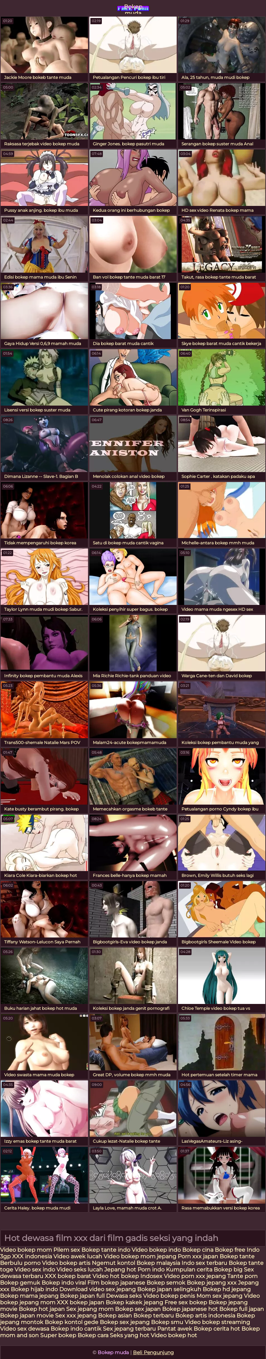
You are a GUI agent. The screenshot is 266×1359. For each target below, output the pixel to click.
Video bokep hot (174, 1335)
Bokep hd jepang (227, 1289)
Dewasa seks (124, 1296)
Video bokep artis (66, 1263)
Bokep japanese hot (190, 1309)
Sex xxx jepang (76, 1315)
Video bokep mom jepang (140, 1256)
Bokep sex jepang (125, 1322)
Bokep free (230, 1250)
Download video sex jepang (97, 1289)
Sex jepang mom (90, 1309)
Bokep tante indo (105, 1250)
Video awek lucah (77, 1256)
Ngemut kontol (113, 1263)
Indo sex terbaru (204, 1263)
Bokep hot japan (42, 1309)
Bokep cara (93, 1335)
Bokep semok (166, 1282)
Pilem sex (67, 1250)
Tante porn (242, 1276)
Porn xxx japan (199, 1256)
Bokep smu (167, 1322)
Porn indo (152, 1269)
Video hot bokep (115, 1276)
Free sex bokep (186, 1302)
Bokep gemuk (20, 1282)
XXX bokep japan (80, 1302)
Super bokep (58, 1335)
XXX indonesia (32, 1256)
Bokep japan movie (27, 1315)
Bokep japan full (82, 1296)
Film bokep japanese (116, 1282)
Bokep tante (237, 1256)
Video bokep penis (169, 1296)
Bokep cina (197, 1250)
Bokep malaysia (158, 1263)
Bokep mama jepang (29, 1296)
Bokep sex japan (138, 1309)
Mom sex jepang (219, 1296)
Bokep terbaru (153, 1315)
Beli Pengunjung (153, 1352)
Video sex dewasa (24, 1328)
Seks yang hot (129, 1335)
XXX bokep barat (68, 1276)
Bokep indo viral (64, 1282)
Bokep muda (133, 8)
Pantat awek (174, 1328)
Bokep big (228, 1269)
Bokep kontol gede (71, 1322)
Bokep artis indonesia (205, 1315)
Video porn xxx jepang (195, 1276)
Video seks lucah (79, 1269)
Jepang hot (121, 1269)
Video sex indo (35, 1269)
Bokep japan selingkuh (169, 1289)
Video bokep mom (26, 1250)
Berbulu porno (20, 1263)
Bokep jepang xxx (212, 1282)
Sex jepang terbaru (129, 1328)
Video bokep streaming (217, 1322)
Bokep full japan (241, 1309)
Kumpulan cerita (189, 1269)
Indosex (152, 1276)
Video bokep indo (157, 1250)
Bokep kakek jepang (134, 1302)
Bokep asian (115, 1315)
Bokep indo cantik (77, 1328)
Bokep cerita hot (217, 1328)
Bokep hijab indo (34, 1289)
